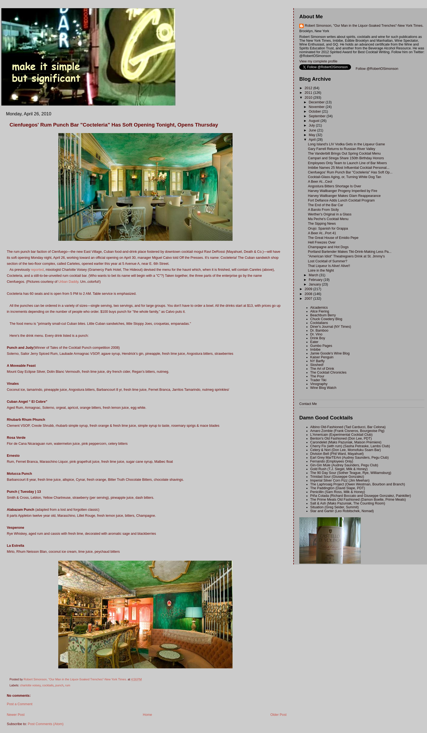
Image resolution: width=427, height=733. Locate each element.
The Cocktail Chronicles (328, 372)
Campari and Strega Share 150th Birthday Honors (346, 158)
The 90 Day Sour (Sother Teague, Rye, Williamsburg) (350, 473)
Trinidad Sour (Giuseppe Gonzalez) (337, 477)
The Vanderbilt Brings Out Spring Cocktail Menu (344, 153)
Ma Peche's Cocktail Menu (328, 219)
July (312, 125)
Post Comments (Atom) (45, 724)
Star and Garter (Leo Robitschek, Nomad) (342, 511)
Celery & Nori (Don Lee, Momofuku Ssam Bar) (345, 450)
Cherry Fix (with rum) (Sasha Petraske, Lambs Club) (350, 446)
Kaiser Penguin (322, 357)
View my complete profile (318, 61)
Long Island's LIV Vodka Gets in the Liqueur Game (346, 144)
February (316, 280)
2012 (309, 88)
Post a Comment (19, 704)
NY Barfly (317, 361)
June (313, 130)
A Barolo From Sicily (323, 210)
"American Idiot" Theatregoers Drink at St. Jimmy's (346, 256)
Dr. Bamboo (319, 330)
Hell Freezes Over (322, 242)
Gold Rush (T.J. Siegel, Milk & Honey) (339, 469)
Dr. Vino (316, 334)
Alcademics (319, 308)
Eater (314, 342)
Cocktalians (319, 323)
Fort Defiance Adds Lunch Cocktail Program (341, 200)
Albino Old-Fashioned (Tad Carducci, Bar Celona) (348, 427)
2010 (309, 98)
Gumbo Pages (321, 346)
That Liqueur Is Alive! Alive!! (329, 266)
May (312, 135)
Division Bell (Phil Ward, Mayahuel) (337, 454)
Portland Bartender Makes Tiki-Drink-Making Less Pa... (350, 252)
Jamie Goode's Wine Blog (330, 353)
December (317, 102)
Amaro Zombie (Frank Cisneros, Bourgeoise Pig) (347, 431)
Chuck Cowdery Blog (326, 319)
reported (37, 270)
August (315, 121)
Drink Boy (317, 338)
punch (59, 685)
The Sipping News (322, 224)
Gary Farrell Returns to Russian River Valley (341, 149)
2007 (309, 299)
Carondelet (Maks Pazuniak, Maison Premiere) (345, 442)
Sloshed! (317, 365)
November (317, 107)
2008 (309, 294)
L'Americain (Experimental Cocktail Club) (341, 435)
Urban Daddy (68, 282)
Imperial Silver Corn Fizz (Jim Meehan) (340, 480)
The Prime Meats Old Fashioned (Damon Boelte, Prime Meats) (358, 499)
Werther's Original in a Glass (330, 214)
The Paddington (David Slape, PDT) (337, 488)
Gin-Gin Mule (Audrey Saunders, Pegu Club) (344, 465)
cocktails (48, 685)
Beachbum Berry (323, 315)
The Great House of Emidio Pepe (333, 238)
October (315, 111)
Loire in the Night (321, 270)
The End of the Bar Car (325, 205)
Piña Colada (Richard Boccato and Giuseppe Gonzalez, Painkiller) (360, 496)
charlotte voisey (30, 685)
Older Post (278, 715)
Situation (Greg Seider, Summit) (334, 507)
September (318, 116)
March (314, 275)
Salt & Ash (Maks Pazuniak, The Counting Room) (347, 503)
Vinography (319, 384)
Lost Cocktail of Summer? (327, 261)
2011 (309, 93)
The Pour (317, 376)
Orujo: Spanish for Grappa (328, 228)
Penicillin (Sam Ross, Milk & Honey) (337, 492)
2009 (309, 289)
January (315, 284)
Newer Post (16, 715)
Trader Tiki (318, 380)
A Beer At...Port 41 (322, 233)
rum (67, 685)
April (313, 140)
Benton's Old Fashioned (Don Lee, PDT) (341, 438)
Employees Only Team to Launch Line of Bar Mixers (347, 163)
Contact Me (308, 404)
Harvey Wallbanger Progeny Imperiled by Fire (342, 191)
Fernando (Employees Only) (331, 461)
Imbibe (315, 350)
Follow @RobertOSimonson (377, 69)
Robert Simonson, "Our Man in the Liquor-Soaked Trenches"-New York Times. (364, 26)
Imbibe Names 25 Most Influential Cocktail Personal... (348, 168)
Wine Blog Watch (323, 388)
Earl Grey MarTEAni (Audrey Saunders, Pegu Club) (349, 457)
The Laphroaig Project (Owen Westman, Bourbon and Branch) (357, 484)
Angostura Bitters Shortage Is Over (334, 186)
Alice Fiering (319, 311)
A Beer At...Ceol (320, 182)
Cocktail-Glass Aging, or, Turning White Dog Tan (344, 177)
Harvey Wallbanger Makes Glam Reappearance (344, 196)
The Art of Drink (322, 369)
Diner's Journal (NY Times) (330, 327)
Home (147, 715)
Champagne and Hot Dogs (328, 247)
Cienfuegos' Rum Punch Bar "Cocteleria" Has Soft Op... (350, 172)
